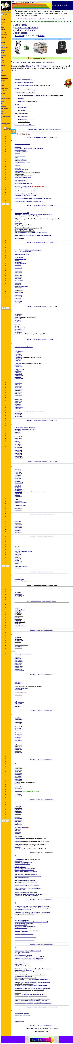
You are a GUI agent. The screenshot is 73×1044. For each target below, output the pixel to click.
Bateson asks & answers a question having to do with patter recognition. (33, 214)
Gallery (40, 18)
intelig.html (18, 558)
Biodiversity (3, 37)
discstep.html (18, 329)
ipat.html (17, 560)
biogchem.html (18, 223)
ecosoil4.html (18, 371)
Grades (36, 1028)
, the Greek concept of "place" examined (27, 885)
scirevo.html (18, 814)
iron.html (17, 563)
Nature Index (58, 129)
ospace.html (18, 706)
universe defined (19, 911)
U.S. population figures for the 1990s (24, 914)
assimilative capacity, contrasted (23, 186)
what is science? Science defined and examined (27, 972)
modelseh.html (18, 669)
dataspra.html (18, 317)
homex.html (18, 530)
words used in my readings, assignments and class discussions (31, 985)
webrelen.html (18, 964)
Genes (2, 60)
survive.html (18, 847)
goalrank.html (18, 493)
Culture (17, 88)
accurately (20, 35)
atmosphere (18, 190)
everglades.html (19, 407)
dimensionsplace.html (20, 327)
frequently (25, 931)
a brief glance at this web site (22, 162)
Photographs (56, 18)
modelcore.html (19, 666)
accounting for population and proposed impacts (27, 172)
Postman (21, 98)
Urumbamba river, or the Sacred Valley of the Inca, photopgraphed (32, 912)
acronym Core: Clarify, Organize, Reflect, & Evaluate (29, 148)
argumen (23, 110)
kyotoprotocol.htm (19, 595)
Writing (2, 111)
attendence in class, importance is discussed (26, 193)
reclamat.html (18, 770)
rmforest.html (18, 788)
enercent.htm (18, 390)
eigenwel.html (18, 383)
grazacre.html (18, 508)
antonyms (17, 165)
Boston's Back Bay (19, 238)
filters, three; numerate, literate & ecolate (25, 429)
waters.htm (17, 953)
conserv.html (18, 284)
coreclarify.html (19, 290)
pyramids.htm (18, 752)
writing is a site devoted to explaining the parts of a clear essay (31, 1000)
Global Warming (43, 1028)
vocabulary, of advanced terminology (24, 934)
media (41, 35)
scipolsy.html (18, 811)
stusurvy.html (18, 844)
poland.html (18, 736)
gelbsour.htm (18, 472)
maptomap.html (19, 640)
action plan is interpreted (21, 151)
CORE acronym (4, 47)
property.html (18, 746)
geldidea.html (18, 474)
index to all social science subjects (23, 551)
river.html (17, 782)
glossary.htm (18, 490)
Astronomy (3, 32)
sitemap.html (18, 821)
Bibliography (4, 34)
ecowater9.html (19, 378)
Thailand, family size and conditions (24, 870)
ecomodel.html (18, 366)
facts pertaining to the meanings (35, 95)
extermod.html (18, 413)
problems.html (18, 745)
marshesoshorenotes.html (21, 645)
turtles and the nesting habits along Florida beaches (28, 894)
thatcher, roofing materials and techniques (26, 871)
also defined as (27, 79)
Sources (2, 95)
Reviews (3, 83)
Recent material (4, 78)
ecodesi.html (18, 354)
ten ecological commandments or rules (25, 868)
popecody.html (18, 742)
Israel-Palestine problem (21, 566)
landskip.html (18, 613)
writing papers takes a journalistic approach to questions (33, 1003)
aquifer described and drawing (23, 177)
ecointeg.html (18, 359)
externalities (18, 411)
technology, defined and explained (23, 862)
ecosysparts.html (19, 375)
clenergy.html (18, 271)
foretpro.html (18, 447)
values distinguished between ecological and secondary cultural (31, 922)
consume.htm (18, 287)
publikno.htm (18, 749)
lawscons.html (18, 619)
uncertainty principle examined (23, 909)
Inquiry (2, 62)
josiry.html (17, 580)
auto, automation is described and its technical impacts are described (33, 198)
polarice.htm (18, 737)
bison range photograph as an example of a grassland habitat (31, 232)
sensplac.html (18, 818)
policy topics (21, 33)
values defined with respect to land (24, 923)
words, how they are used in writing (24, 984)
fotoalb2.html (18, 453)
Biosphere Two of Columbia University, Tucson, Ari (28, 228)
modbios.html (18, 660)
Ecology (2, 52)
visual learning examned (21, 928)
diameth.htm (18, 324)
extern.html (18, 414)
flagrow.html (18, 433)
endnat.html (18, 387)
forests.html (18, 444)
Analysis (3, 19)
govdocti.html (18, 496)
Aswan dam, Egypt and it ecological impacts (26, 187)
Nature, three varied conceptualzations (25, 686)
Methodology (18, 654)
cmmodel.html (18, 275)
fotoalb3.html (18, 455)
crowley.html (18, 299)
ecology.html (18, 360)
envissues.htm (18, 399)
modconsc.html (19, 661)
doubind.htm (18, 333)
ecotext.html (18, 377)
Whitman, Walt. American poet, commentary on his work (30, 975)
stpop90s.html (18, 841)
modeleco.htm (18, 667)
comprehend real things (28, 90)
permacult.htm (18, 723)
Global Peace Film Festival (36, 66)
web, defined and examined (22, 962)
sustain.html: (18, 848)
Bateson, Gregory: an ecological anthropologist (27, 215)
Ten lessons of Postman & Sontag (24, 125)
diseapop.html (18, 330)
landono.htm (18, 611)
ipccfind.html (18, 562)
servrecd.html (18, 820)
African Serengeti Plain (21, 159)
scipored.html (18, 812)
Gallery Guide (29, 1028)
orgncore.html (18, 703)
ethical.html (18, 404)
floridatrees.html (19, 439)
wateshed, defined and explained (23, 955)
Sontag (17, 104)
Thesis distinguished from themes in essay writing (28, 876)
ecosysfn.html (18, 374)
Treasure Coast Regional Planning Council (26, 892)
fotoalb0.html (18, 450)
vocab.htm (17, 931)
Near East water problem (21, 688)
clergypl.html (18, 272)
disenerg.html (18, 332)
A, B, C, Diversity (53, 1028)
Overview (21, 101)
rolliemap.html (18, 791)
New (2, 67)
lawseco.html (18, 620)
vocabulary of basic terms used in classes (25, 937)
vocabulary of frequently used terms (24, 940)
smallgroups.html (19, 823)
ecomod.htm (18, 365)
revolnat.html (18, 779)
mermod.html (18, 648)
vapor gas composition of (27, 190)
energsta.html (18, 395)
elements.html (18, 386)
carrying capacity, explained (22, 254)
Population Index (41, 129)
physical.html (18, 726)
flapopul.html (18, 436)
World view (3, 113)
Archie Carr (18, 168)
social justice (49, 11)
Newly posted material (20, 692)
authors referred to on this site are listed (25, 195)
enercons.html (18, 392)
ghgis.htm (17, 477)
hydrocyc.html (18, 532)
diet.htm (17, 326)
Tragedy (2, 100)
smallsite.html (18, 824)
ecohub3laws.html (19, 363)
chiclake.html (18, 268)
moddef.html (18, 664)
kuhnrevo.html (18, 594)
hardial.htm (18, 523)
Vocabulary (3, 106)
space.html (17, 830)
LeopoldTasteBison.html (21, 626)
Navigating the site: (5, 10)
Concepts (3, 44)
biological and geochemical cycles (23, 225)
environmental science (26, 30)
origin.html (17, 704)
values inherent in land (21, 925)
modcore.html (18, 663)
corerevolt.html (19, 292)
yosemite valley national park (22, 1015)
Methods (3, 65)
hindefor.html (18, 527)
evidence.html (18, 408)
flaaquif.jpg (18, 430)
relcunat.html (18, 773)
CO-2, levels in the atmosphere (33, 250)
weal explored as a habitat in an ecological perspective (29, 958)
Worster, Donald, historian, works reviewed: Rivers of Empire (31, 996)
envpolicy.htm (18, 401)
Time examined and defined (22, 877)
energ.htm (17, 393)
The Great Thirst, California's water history (26, 874)
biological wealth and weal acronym (24, 229)
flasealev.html (18, 438)
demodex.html (18, 318)
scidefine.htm (18, 809)
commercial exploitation (26, 27)
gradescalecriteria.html (21, 502)
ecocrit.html (18, 352)
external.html (18, 416)
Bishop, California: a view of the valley (25, 231)
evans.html (17, 405)
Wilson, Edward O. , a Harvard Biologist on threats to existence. (31, 979)
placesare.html (18, 734)
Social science (4, 90)
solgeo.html (18, 829)
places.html (18, 732)
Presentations (4, 75)
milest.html (17, 657)
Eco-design (3, 55)
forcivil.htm (18, 442)
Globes (45, 18)
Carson (16, 257)
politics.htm (18, 739)
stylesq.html (18, 845)
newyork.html (18, 695)
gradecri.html (18, 501)
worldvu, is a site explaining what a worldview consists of (30, 994)
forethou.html (18, 445)
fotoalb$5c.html (19, 458)
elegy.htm (17, 384)
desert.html (18, 321)
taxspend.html (18, 861)
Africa (16, 157)
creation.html (18, 296)
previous (3, 15)
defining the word (29, 82)
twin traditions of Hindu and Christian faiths (26, 895)
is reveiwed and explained (28, 888)
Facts (2, 57)
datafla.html (18, 315)
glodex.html (18, 486)
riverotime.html (19, 786)
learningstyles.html (20, 622)
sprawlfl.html (18, 836)
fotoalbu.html (18, 456)
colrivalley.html (19, 280)
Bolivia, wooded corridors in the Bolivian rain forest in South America (33, 235)
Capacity (3, 42)
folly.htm (17, 441)
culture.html (18, 302)
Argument (3, 21)
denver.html (18, 320)
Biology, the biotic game (21, 219)
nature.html (18, 683)
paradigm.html (18, 719)
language (17, 617)
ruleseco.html (18, 795)
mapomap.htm (18, 639)
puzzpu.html (18, 751)
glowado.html (18, 492)
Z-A (1, 116)
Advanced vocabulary (20, 156)
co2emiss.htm (18, 277)
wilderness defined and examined (23, 976)
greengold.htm (18, 510)
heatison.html (18, 526)
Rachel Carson (18, 768)
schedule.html (18, 808)
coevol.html (18, 278)
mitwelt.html (18, 658)
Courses (3, 50)
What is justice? (19, 82)
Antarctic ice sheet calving (21, 169)
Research (3, 80)
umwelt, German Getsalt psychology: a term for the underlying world (33, 908)
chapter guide (22, 107)
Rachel (21, 257)
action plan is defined (20, 150)
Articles (2, 27)
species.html (18, 832)
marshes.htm (18, 642)
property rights (22, 119)
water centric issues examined (22, 952)
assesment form (19, 181)
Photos (2, 72)
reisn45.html (18, 771)
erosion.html (18, 402)
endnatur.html (18, 389)
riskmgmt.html (18, 780)
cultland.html (18, 301)
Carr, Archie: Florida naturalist (23, 251)
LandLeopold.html (19, 610)
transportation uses (20, 889)
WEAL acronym (4, 108)
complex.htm (18, 283)
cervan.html (18, 265)
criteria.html (18, 298)
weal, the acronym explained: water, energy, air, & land (29, 956)
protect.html (18, 748)
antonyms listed (19, 171)
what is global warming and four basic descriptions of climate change (33, 969)
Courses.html (18, 295)
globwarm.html (19, 483)
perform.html (18, 722)
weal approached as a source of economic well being (28, 959)
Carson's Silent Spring (20, 259)
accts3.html (18, 147)
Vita (1, 103)
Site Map (3, 93)
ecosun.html (18, 372)
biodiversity (18, 222)
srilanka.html (18, 838)
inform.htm (18, 554)
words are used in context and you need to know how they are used (32, 988)
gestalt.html (18, 475)
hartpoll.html (18, 524)
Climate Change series (20, 263)
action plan (17, 153)
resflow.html (18, 776)
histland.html (18, 529)
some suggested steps (25, 85)
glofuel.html (18, 487)
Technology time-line (20, 867)
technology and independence (22, 864)
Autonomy (3, 29)
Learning (29, 18)
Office (2, 70)
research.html (18, 774)
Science (2, 85)
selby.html (17, 817)
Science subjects (4, 88)
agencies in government (21, 160)
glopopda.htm (18, 489)
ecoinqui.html (18, 357)
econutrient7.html (19, 369)
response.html (18, 777)
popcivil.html (18, 740)
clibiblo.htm (18, 274)
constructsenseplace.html (21, 286)
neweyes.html (18, 689)
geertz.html (18, 470)
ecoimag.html (18, 355)
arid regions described (20, 180)
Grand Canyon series (20, 505)
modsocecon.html (19, 670)
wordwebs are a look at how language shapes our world (29, 990)
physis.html (18, 728)
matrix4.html (18, 646)
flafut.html (17, 432)
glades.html (18, 478)
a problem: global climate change (23, 175)
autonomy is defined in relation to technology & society (29, 201)
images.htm (18, 549)
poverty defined (23, 116)
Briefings (3, 39)
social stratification (24, 122)
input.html (17, 555)
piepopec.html (18, 729)
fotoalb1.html (18, 452)
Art (1, 24)
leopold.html (18, 623)
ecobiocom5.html (19, 351)
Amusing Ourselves (29, 92)
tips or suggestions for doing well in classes (26, 882)
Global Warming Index (50, 129)
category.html (18, 262)
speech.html (18, 833)
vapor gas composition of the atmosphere (25, 926)
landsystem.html (19, 616)
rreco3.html (18, 794)
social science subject (20, 827)
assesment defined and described (23, 183)
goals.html (17, 495)
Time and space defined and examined (25, 880)
